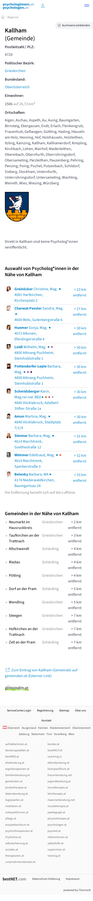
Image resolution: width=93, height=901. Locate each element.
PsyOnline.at (13, 837)
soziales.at (11, 850)
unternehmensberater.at (20, 862)
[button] (87, 6)
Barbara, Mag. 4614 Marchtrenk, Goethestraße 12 (34, 441)
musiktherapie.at (58, 806)
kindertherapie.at (16, 788)
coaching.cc (55, 757)
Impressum (73, 879)
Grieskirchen (15, 70)
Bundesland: (15, 79)
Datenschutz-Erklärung (46, 879)
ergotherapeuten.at (17, 769)
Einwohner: (14, 95)
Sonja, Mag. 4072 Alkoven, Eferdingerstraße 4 (32, 333)
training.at (54, 856)
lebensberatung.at (16, 794)
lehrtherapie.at (57, 794)
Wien (71, 734)
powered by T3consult (77, 890)
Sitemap (64, 711)
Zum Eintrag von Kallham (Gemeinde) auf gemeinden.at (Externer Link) (41, 673)
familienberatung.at (17, 775)
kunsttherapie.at (58, 788)
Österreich (11, 728)
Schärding (50, 548)
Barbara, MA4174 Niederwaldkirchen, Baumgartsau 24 (34, 480)
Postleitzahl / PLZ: (19, 47)
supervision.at (56, 850)
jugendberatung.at (59, 781)
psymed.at (54, 831)
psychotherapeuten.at (19, 831)
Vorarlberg (60, 734)
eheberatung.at (14, 763)
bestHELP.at (55, 750)
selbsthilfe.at (55, 843)
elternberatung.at (58, 763)
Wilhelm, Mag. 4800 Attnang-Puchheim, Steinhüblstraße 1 (34, 352)
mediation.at (13, 806)
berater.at (53, 744)
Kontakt (46, 721)
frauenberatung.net (60, 775)
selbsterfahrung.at (16, 843)
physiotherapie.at (58, 819)
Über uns (80, 711)
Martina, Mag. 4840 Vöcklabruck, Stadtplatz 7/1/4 (37, 422)
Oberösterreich (17, 87)
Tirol (49, 734)
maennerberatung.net (61, 800)
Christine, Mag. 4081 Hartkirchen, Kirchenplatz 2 (38, 294)
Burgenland (29, 728)
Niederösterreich (60, 728)
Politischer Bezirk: (19, 63)
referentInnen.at (58, 837)
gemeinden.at (13, 781)
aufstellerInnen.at (16, 744)
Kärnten (43, 728)
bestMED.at (12, 757)
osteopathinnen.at (16, 812)
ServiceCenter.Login (19, 711)
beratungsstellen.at (17, 750)
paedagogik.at (56, 812)
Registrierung (45, 711)
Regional (12, 17)
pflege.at (10, 819)
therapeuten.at (14, 856)
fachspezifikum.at (58, 769)
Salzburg (24, 734)
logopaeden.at (14, 800)
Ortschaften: (15, 112)
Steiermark (37, 734)
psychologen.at (57, 825)
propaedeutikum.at (17, 825)
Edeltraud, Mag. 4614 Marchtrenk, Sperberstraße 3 (38, 460)
